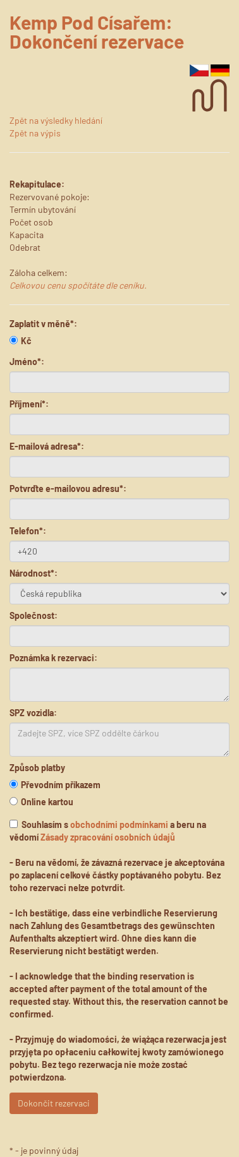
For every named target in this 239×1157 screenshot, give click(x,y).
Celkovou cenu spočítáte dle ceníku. (78, 285)
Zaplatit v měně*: (43, 323)
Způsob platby (37, 767)
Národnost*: (33, 573)
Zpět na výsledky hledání (55, 120)
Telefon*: (27, 530)
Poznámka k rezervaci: (53, 657)
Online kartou (41, 801)
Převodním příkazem (55, 784)
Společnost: (33, 615)
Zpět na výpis (35, 133)
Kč (20, 340)
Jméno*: (26, 361)
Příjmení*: (29, 404)
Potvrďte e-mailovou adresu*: (67, 488)
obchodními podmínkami (119, 824)
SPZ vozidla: (33, 712)
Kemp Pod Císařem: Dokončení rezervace (96, 31)
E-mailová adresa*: (46, 446)
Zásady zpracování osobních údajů (107, 837)
